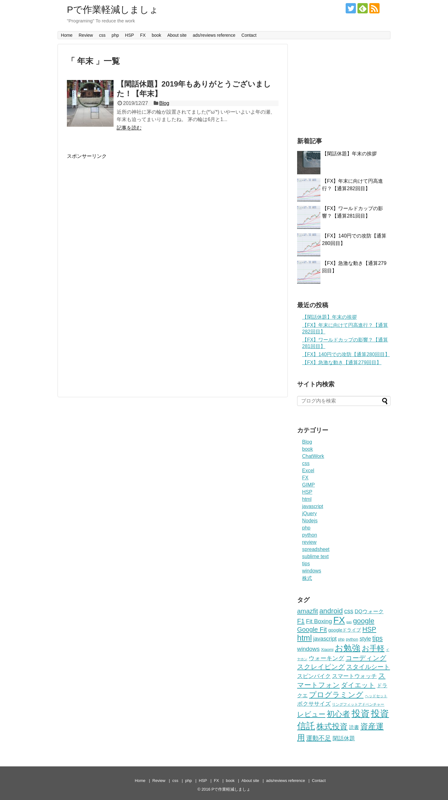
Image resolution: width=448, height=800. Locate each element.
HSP (129, 35)
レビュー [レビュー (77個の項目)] (311, 714)
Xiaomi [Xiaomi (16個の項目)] (327, 649)
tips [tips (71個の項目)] (377, 638)
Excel (308, 470)
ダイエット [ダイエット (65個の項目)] (358, 685)
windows (311, 570)
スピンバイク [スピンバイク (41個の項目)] (314, 676)
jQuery (309, 513)
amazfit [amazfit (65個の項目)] (307, 610)
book (156, 35)
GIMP (308, 484)
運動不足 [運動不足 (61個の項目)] (318, 737)
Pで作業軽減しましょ (113, 9)
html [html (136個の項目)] (304, 637)
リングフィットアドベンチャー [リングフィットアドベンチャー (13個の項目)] (358, 704)
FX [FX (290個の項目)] (339, 620)
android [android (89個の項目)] (331, 611)
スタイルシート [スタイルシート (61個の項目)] (368, 666)
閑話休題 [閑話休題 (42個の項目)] (344, 738)
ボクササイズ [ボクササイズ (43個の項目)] (314, 703)
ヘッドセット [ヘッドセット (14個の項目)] (376, 696)
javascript (312, 506)
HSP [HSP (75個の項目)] (369, 629)
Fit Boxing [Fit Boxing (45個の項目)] (319, 621)
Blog (164, 103)
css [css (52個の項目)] (348, 611)
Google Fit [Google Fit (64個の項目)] (312, 629)
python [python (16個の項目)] (352, 639)
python (309, 535)
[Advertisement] (119, 203)
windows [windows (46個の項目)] (308, 649)
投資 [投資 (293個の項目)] (361, 713)
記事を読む (129, 127)
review (309, 542)
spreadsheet (315, 549)
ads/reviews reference (214, 35)
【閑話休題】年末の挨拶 (349, 153)
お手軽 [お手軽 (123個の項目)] (373, 648)
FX (143, 35)
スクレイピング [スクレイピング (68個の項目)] (321, 666)
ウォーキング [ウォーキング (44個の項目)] (326, 658)
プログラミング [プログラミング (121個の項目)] (336, 694)
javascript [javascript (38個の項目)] (325, 639)
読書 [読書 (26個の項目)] (354, 727)
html (306, 499)
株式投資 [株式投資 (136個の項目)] (332, 726)
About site (177, 35)
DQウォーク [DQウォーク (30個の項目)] (369, 611)
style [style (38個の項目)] (365, 639)
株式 (307, 578)
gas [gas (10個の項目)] (349, 622)
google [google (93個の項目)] (363, 621)
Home (66, 35)
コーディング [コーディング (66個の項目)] (366, 657)
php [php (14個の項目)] (341, 639)
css (102, 35)
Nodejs (310, 520)
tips (306, 563)
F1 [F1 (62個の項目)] (301, 620)
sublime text (315, 556)
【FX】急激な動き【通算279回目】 (341, 362)
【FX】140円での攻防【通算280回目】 (346, 354)
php (115, 35)
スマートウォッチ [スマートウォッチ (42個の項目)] (354, 676)
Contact (248, 35)
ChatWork (313, 456)
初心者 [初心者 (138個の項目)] (338, 713)
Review (86, 35)
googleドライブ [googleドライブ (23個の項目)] (344, 630)
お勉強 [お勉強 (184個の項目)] (347, 648)
